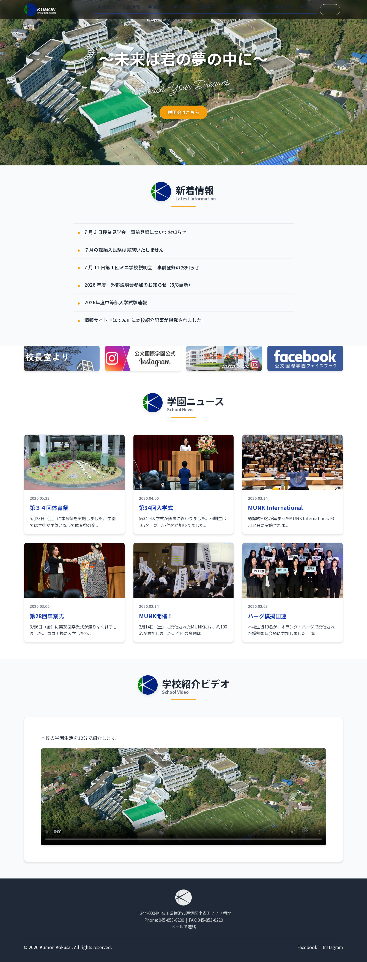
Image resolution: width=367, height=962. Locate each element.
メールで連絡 (183, 926)
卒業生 (304, 9)
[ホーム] (40, 10)
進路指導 (283, 9)
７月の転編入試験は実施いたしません (124, 249)
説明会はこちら (183, 112)
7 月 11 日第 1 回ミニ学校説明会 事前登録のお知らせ (141, 267)
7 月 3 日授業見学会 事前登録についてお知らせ (135, 232)
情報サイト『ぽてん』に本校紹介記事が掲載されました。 (145, 320)
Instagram (333, 947)
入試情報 (144, 9)
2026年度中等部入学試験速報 (115, 302)
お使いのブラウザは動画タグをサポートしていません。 (183, 796)
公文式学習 (239, 9)
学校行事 (191, 9)
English (328, 10)
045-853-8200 (171, 920)
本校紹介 (121, 9)
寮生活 (262, 9)
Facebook (307, 947)
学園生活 (168, 9)
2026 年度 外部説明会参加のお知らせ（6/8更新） (138, 284)
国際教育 (214, 9)
